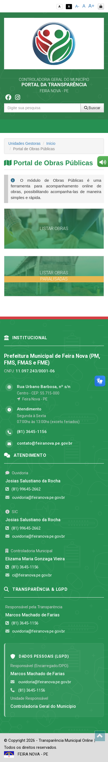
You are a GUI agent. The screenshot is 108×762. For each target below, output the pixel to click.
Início (50, 143)
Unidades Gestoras (24, 143)
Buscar (92, 108)
